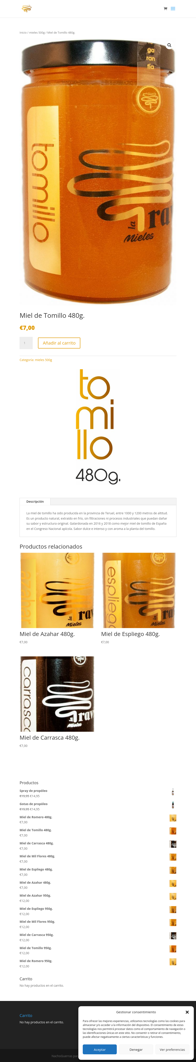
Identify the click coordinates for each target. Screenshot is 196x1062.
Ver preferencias (172, 1049)
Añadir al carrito (59, 343)
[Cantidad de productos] (26, 343)
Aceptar (100, 1049)
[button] (187, 1012)
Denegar (136, 1049)
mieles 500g (37, 32)
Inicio (23, 32)
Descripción (35, 501)
